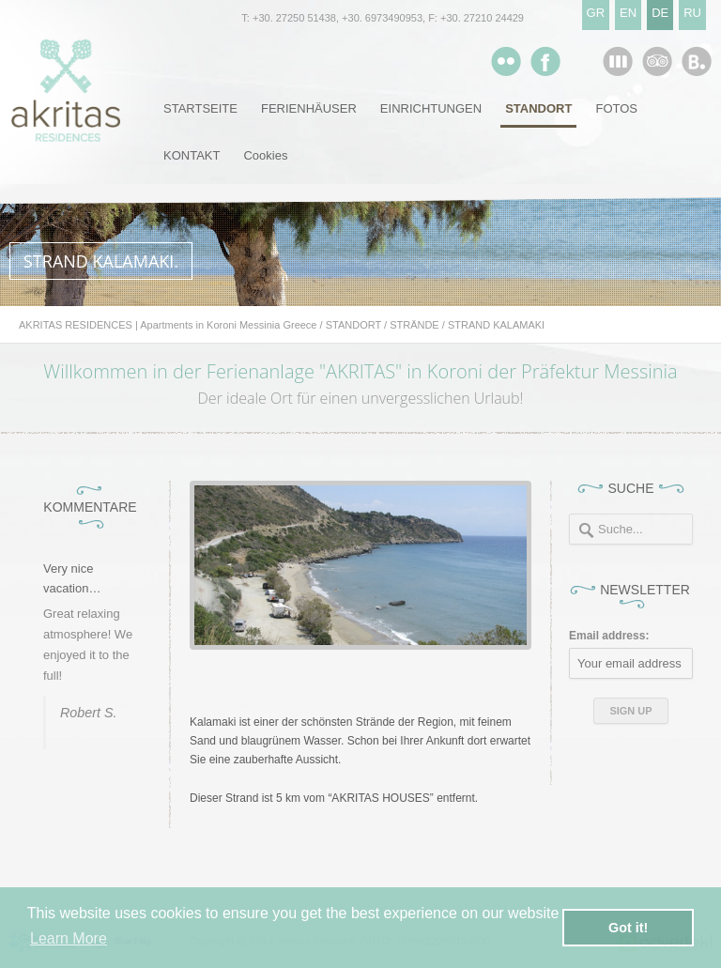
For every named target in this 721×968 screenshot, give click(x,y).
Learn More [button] (68, 938)
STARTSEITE (200, 108)
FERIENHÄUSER (309, 108)
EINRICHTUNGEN (431, 108)
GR (596, 13)
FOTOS (616, 108)
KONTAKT (191, 155)
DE (660, 13)
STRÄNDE (414, 324)
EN (628, 13)
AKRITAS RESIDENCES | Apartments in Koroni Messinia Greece (168, 324)
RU (692, 13)
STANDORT (538, 108)
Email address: (609, 635)
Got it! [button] (628, 927)
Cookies (265, 155)
